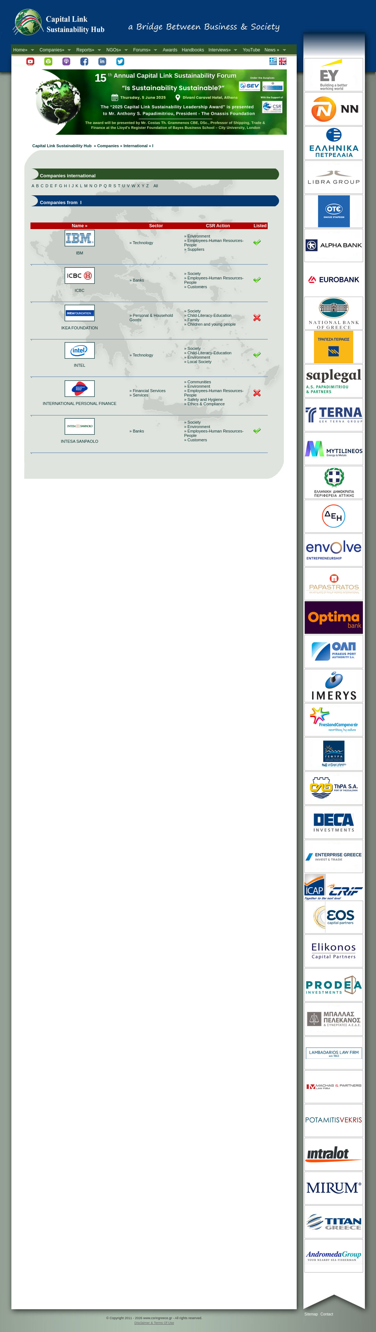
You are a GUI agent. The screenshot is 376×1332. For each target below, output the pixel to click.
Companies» (54, 50)
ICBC (79, 290)
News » (274, 50)
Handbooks (193, 50)
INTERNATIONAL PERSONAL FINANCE (79, 403)
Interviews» (222, 50)
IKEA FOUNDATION (79, 328)
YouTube (251, 50)
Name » (79, 225)
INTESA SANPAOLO (79, 441)
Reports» (87, 50)
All (155, 186)
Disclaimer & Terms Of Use (154, 1323)
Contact (327, 1314)
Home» (22, 50)
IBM (79, 253)
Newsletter (23, 65)
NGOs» (116, 50)
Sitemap (311, 1314)
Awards (170, 50)
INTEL (79, 365)
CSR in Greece (66, 24)
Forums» (144, 50)
